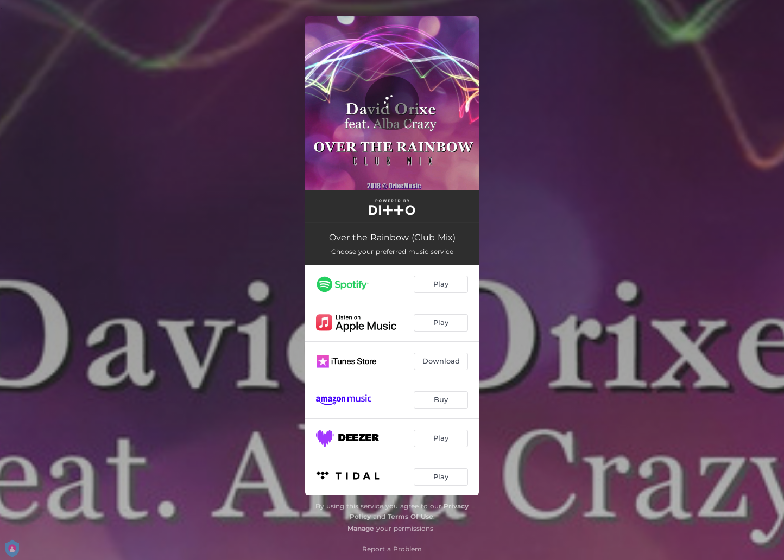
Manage (360, 528)
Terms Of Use (410, 516)
